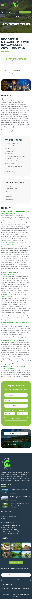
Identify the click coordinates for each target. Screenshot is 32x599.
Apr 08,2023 (13, 493)
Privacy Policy (5, 588)
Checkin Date (9, 410)
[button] (16, 16)
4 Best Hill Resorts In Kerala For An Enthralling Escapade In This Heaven (19, 490)
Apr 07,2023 (13, 500)
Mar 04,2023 (13, 507)
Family (7, 438)
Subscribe (16, 579)
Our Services (26, 588)
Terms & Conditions (16, 588)
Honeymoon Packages (11, 441)
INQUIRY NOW (16, 419)
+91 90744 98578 (8, 522)
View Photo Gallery (16, 562)
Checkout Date (22, 410)
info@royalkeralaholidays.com (12, 525)
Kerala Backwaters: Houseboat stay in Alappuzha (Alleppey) (19, 504)
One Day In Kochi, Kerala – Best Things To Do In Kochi (20, 497)
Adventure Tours (10, 444)
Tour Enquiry (25, 12)
